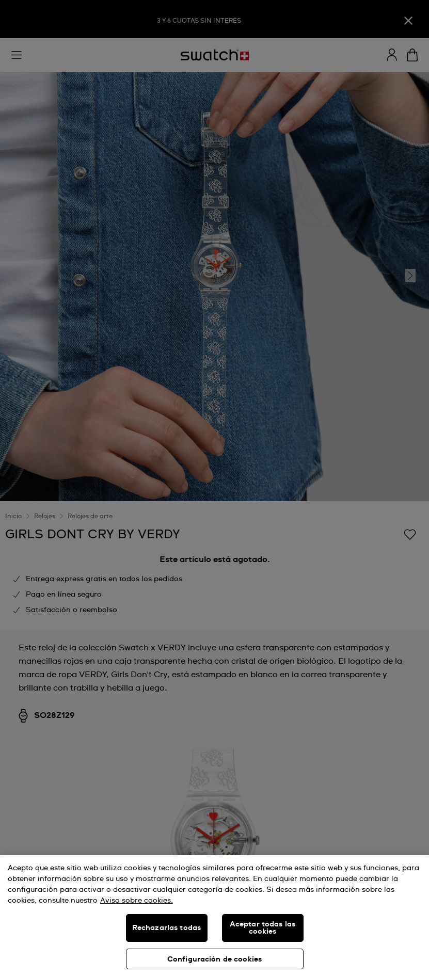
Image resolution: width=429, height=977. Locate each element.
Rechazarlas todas (166, 928)
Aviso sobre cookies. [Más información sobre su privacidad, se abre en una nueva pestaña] (136, 900)
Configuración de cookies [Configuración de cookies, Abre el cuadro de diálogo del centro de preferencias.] (214, 959)
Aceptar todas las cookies (262, 928)
